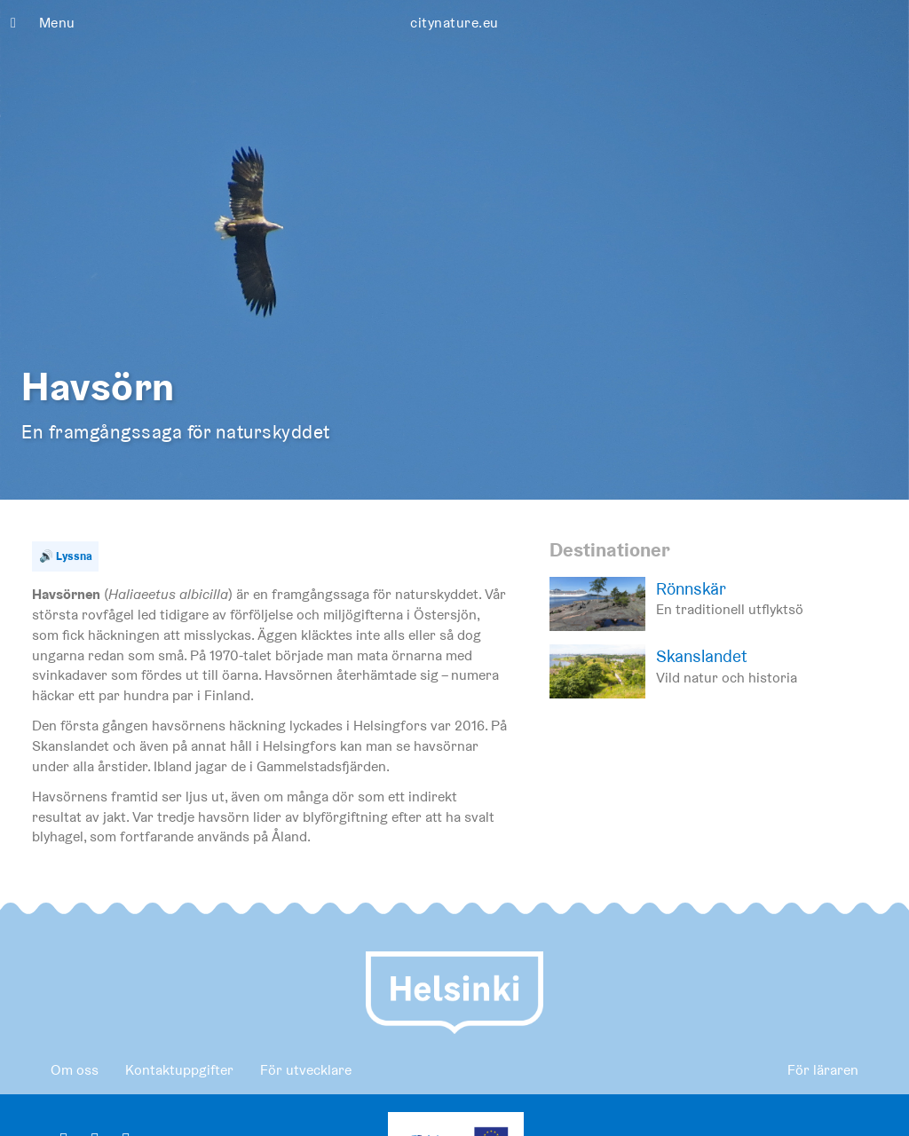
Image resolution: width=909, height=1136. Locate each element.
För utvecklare (306, 1070)
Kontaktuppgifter (179, 1070)
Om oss (75, 1070)
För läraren (822, 1070)
